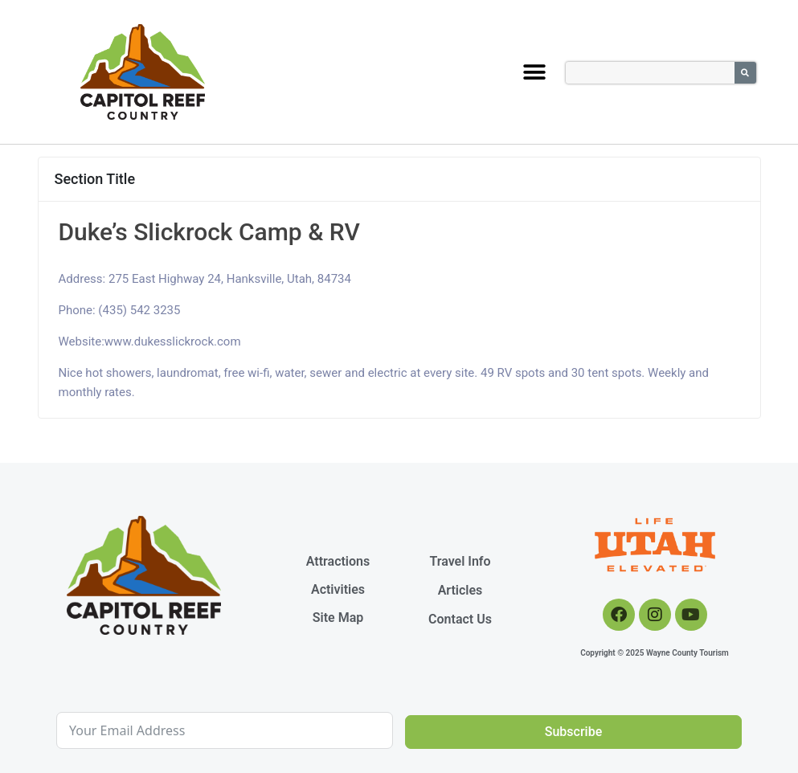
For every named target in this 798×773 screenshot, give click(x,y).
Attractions (338, 561)
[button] (534, 72)
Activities (338, 589)
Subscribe (573, 731)
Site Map (338, 617)
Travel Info (459, 561)
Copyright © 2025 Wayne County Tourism (654, 652)
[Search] (745, 73)
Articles (460, 590)
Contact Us (460, 619)
